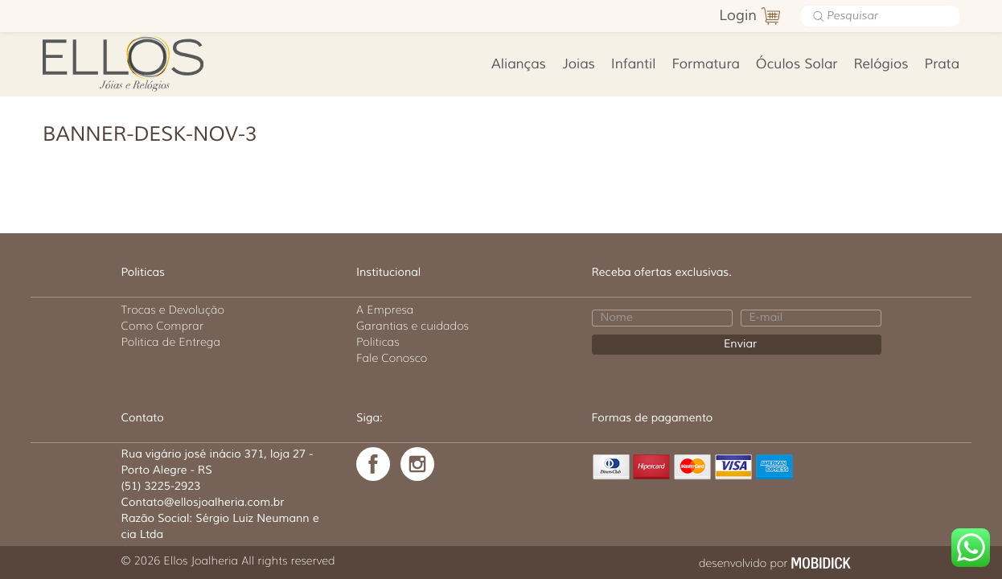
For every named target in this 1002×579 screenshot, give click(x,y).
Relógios (880, 64)
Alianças (518, 64)
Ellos (148, 62)
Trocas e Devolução (172, 310)
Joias (578, 64)
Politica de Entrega (171, 342)
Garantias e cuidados (412, 326)
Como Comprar (162, 326)
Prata (942, 64)
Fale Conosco (391, 358)
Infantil (633, 64)
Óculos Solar (797, 64)
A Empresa (384, 310)
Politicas (378, 342)
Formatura (705, 64)
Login (738, 16)
